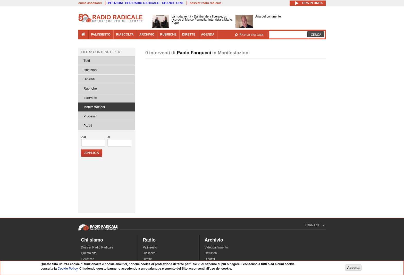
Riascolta (149, 253)
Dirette (147, 259)
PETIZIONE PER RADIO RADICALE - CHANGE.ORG (145, 3)
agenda (207, 34)
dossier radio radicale (205, 3)
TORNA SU (313, 225)
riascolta (125, 34)
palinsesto (101, 34)
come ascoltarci (90, 3)
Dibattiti (89, 79)
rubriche (168, 34)
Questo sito (89, 253)
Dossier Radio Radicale (97, 247)
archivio (147, 34)
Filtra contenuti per (100, 52)
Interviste (90, 98)
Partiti (87, 125)
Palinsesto (150, 247)
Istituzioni (90, 70)
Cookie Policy (68, 269)
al (108, 137)
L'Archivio (87, 259)
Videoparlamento (216, 247)
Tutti (86, 61)
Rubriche (90, 88)
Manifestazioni (94, 107)
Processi (89, 116)
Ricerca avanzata (251, 34)
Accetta (353, 268)
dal (83, 137)
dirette (188, 34)
